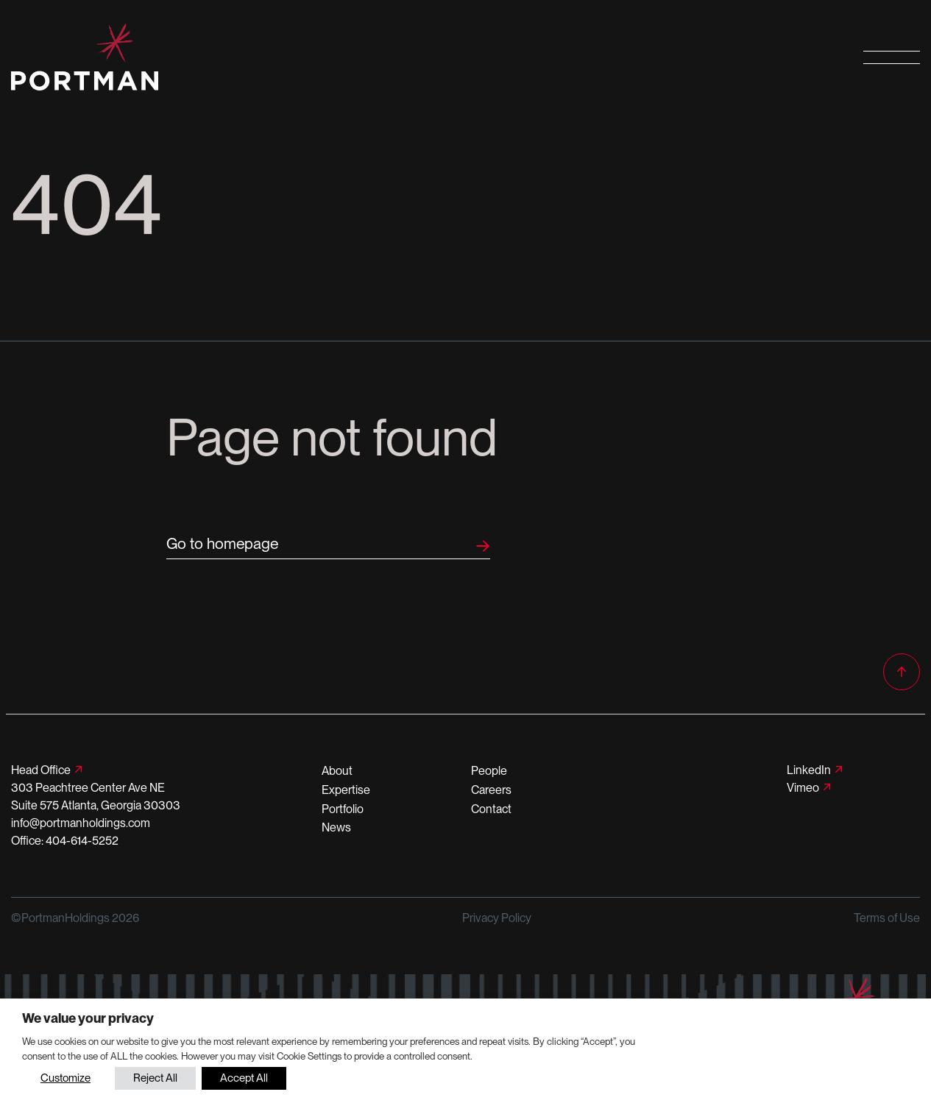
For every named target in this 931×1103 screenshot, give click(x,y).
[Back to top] (901, 671)
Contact (491, 809)
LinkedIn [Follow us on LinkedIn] (809, 770)
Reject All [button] (155, 1078)
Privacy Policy (496, 918)
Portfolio (343, 809)
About (337, 771)
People (489, 771)
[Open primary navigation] (891, 57)
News (336, 827)
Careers (491, 790)
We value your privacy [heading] (88, 1018)
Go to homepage (222, 543)
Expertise (346, 790)
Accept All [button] (244, 1078)
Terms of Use (887, 918)
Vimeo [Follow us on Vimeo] (803, 788)
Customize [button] (65, 1078)
